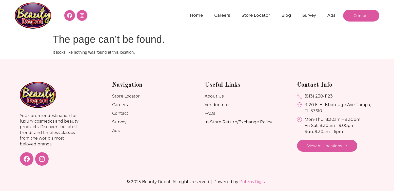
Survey (309, 15)
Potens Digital (253, 181)
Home (196, 15)
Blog (286, 15)
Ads (331, 15)
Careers (222, 15)
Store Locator (256, 15)
